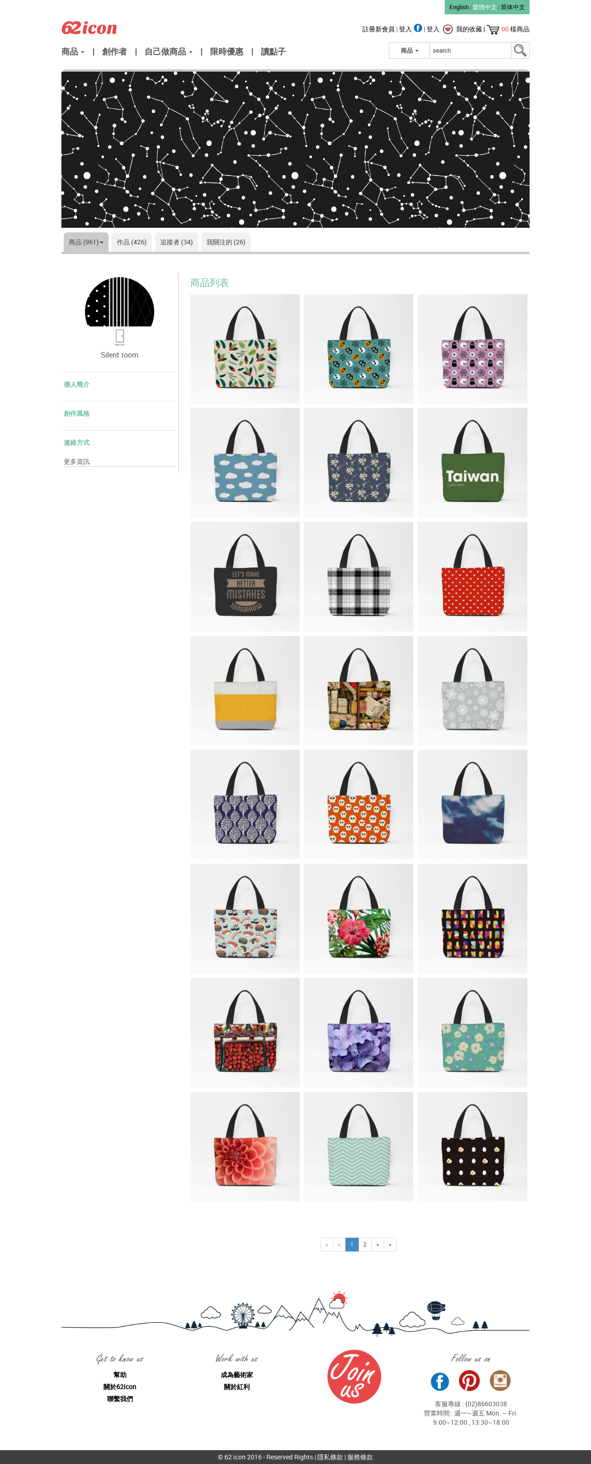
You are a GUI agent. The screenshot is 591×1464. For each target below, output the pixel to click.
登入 (411, 28)
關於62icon (119, 1386)
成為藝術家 (237, 1374)
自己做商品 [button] (169, 51)
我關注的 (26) (226, 241)
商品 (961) (86, 241)
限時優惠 (226, 51)
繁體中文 (485, 7)
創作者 (114, 51)
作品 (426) (132, 241)
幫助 (120, 1374)
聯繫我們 (120, 1398)
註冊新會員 (379, 28)
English (459, 7)
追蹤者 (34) (176, 241)
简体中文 (513, 7)
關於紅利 (237, 1386)
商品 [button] (72, 51)
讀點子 (273, 51)
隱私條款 (330, 1456)
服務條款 (360, 1456)
